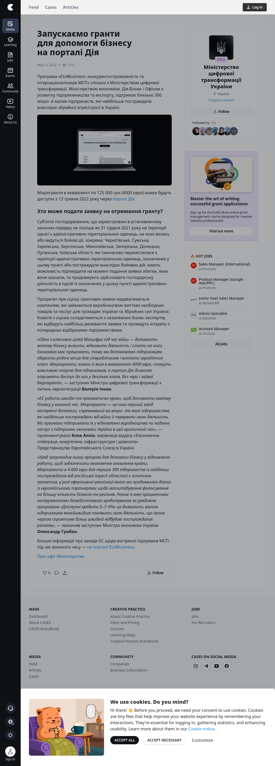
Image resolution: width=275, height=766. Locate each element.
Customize (202, 740)
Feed (34, 7)
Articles (71, 7)
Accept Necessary (164, 740)
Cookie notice (201, 729)
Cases (51, 7)
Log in (255, 7)
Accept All (124, 740)
